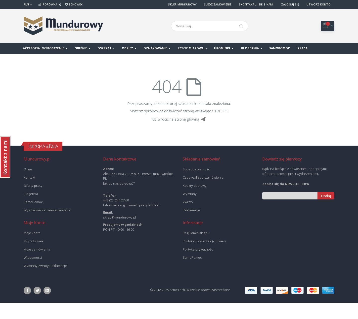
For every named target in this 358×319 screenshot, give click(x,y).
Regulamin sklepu (196, 249)
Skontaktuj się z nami (256, 4)
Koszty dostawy (195, 201)
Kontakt (29, 193)
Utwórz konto (319, 4)
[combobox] (209, 26)
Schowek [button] (74, 4)
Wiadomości (33, 273)
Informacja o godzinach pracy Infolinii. (131, 221)
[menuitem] (251, 48)
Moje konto (32, 249)
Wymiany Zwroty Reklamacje (45, 282)
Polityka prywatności (198, 265)
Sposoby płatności (196, 185)
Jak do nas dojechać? (119, 199)
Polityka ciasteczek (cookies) (204, 257)
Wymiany (190, 210)
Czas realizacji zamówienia (203, 193)
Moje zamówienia (37, 265)
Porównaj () (49, 4)
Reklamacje (191, 226)
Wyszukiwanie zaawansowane (47, 226)
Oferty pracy (33, 201)
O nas (28, 185)
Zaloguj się (290, 4)
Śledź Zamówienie (217, 4)
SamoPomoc (33, 218)
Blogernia (31, 210)
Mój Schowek (34, 257)
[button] (5, 157)
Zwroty (188, 218)
